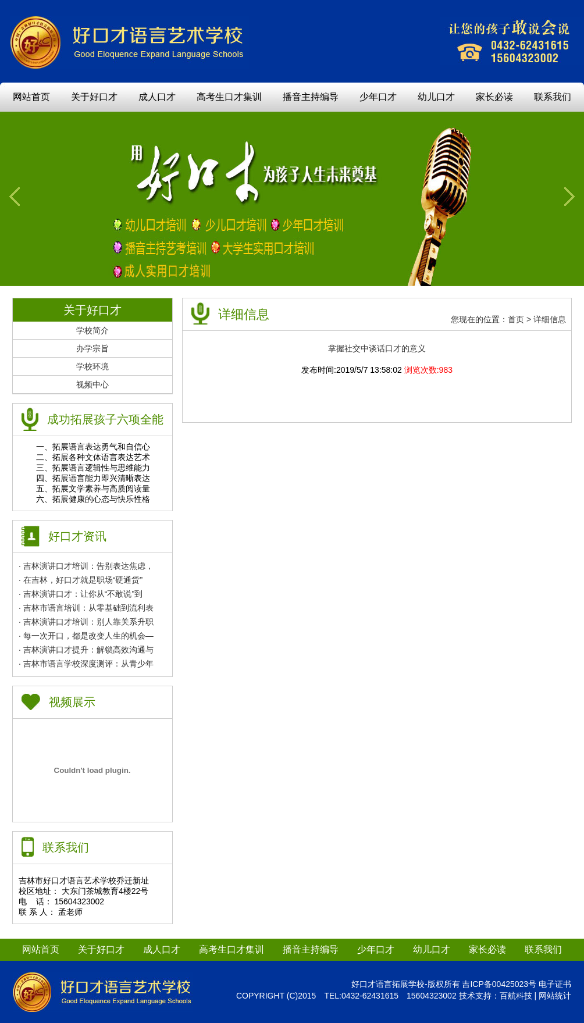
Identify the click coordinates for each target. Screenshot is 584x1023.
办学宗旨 (92, 348)
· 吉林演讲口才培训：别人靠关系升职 (86, 621)
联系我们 (552, 97)
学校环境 (92, 366)
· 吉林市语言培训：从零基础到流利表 (86, 607)
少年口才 (378, 97)
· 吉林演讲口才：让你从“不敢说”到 (81, 593)
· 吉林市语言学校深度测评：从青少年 (86, 663)
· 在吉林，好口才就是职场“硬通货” (81, 579)
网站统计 (555, 995)
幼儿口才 (436, 97)
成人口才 (157, 97)
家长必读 (494, 97)
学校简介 (92, 330)
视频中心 (92, 384)
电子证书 (555, 984)
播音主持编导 (311, 97)
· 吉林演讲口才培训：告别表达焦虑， (86, 566)
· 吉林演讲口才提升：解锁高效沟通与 (86, 649)
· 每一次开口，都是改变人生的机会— (86, 635)
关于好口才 (94, 97)
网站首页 (31, 97)
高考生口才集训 (229, 97)
